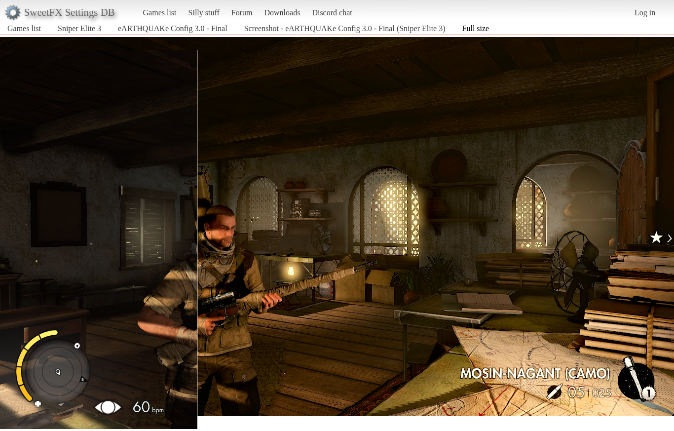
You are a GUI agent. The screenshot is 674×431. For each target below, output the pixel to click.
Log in (645, 12)
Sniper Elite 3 (79, 28)
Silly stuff (204, 12)
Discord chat (332, 12)
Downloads (282, 12)
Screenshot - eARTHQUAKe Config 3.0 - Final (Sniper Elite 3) (345, 28)
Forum (242, 12)
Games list (160, 12)
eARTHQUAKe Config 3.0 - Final (172, 28)
